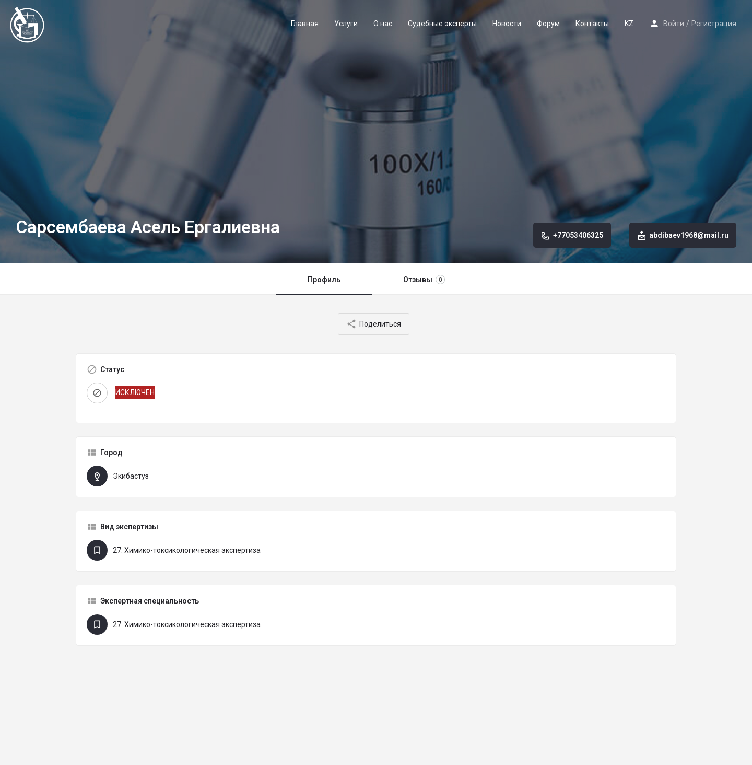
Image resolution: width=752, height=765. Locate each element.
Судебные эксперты (442, 23)
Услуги (346, 23)
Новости (506, 23)
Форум (548, 23)
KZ (629, 23)
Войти (673, 23)
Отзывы (424, 279)
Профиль (324, 279)
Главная (305, 23)
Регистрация (713, 23)
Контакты (592, 23)
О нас (382, 23)
